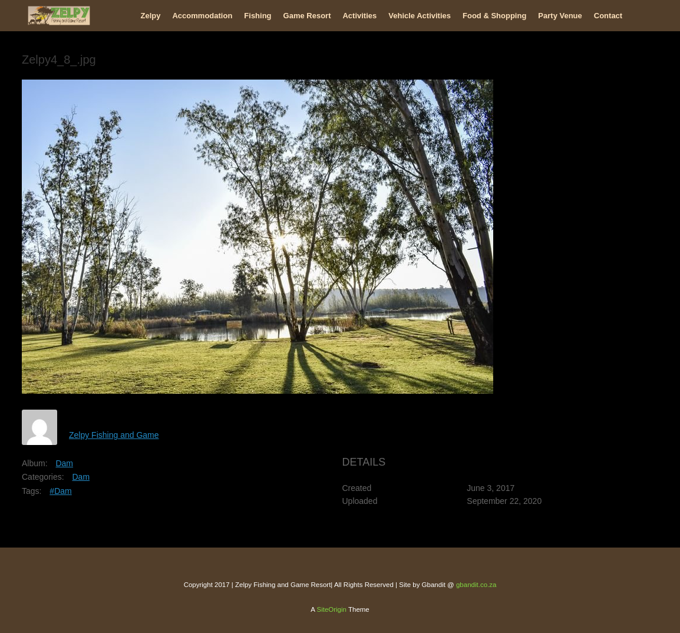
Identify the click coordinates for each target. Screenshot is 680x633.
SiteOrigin (331, 609)
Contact (608, 15)
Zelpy (151, 15)
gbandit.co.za (476, 584)
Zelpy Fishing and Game (114, 435)
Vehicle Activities (419, 15)
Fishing (257, 15)
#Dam (60, 491)
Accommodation (202, 15)
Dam (64, 463)
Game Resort (307, 15)
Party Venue (560, 15)
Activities (359, 15)
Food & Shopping (494, 15)
